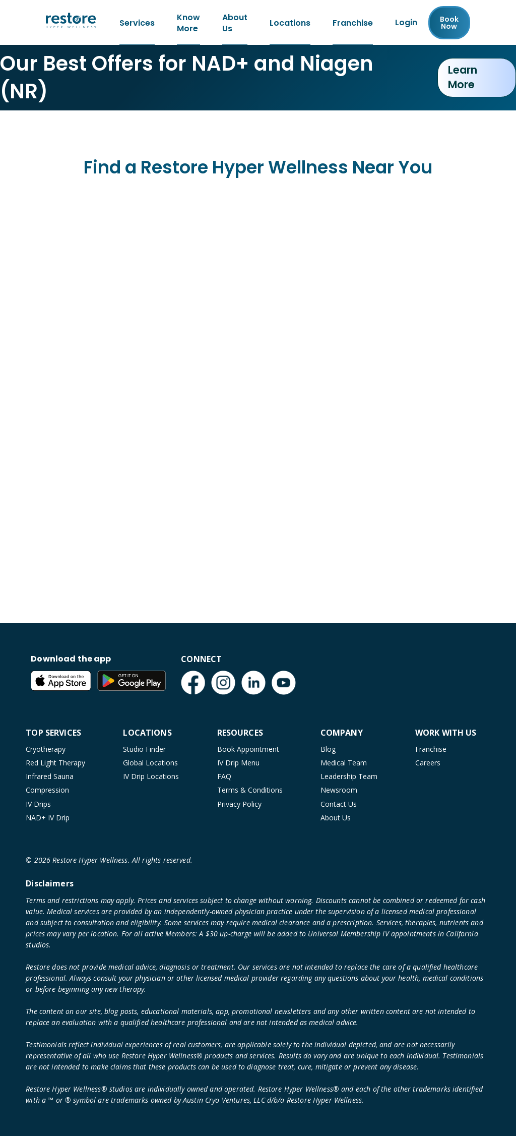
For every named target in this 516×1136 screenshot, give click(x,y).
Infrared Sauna (50, 776)
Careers (427, 762)
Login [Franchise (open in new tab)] (406, 23)
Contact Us (338, 804)
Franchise (430, 749)
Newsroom (338, 790)
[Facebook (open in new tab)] (193, 683)
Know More (188, 23)
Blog (328, 749)
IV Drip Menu (238, 762)
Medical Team (343, 762)
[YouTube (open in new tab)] (284, 683)
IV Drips (38, 804)
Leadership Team (348, 776)
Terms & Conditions (250, 790)
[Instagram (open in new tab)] (223, 683)
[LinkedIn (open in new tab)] (253, 683)
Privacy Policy (239, 804)
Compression (47, 790)
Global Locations (150, 762)
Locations (290, 23)
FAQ (224, 776)
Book (449, 23)
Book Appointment (248, 749)
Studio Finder (144, 749)
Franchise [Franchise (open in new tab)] (353, 23)
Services (137, 23)
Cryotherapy (46, 749)
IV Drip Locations (151, 776)
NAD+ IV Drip (48, 817)
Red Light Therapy (55, 762)
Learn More (462, 78)
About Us (234, 23)
